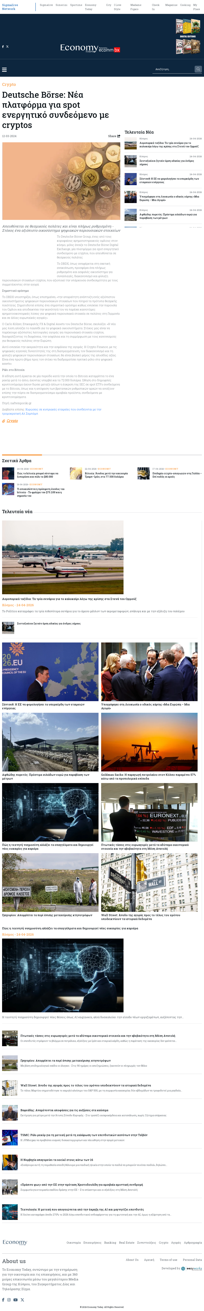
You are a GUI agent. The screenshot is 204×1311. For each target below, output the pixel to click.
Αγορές (176, 1242)
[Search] (173, 69)
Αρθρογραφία (193, 1242)
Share (114, 136)
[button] (4, 69)
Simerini (61, 5)
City (108, 5)
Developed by (182, 1268)
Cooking (185, 5)
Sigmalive (46, 5)
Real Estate (126, 1242)
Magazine (171, 5)
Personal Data (192, 1260)
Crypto (9, 84)
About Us (132, 1260)
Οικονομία (74, 1242)
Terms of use (168, 1260)
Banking (110, 1242)
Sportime (76, 5)
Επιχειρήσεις (92, 1242)
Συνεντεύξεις (146, 1242)
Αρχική (149, 1260)
